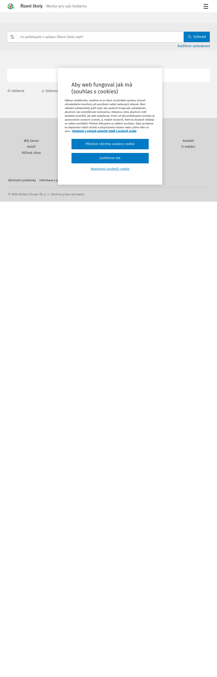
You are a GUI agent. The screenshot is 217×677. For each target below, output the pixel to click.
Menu (207, 7)
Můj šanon (31, 141)
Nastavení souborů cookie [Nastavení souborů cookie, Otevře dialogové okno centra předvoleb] (110, 169)
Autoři (31, 147)
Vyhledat (197, 37)
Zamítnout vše (110, 158)
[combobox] (108, 36)
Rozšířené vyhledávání (194, 46)
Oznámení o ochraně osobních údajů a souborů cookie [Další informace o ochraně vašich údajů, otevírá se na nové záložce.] (104, 131)
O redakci (188, 147)
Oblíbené (16, 91)
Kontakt (188, 141)
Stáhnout (50, 91)
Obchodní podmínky (22, 180)
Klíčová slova (31, 153)
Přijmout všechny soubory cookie (110, 144)
